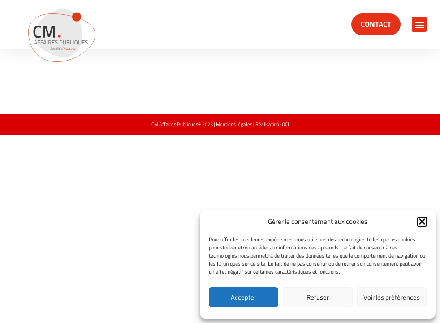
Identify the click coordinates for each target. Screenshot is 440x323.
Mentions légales (234, 124)
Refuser (317, 297)
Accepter (243, 297)
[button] (422, 221)
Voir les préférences (391, 297)
